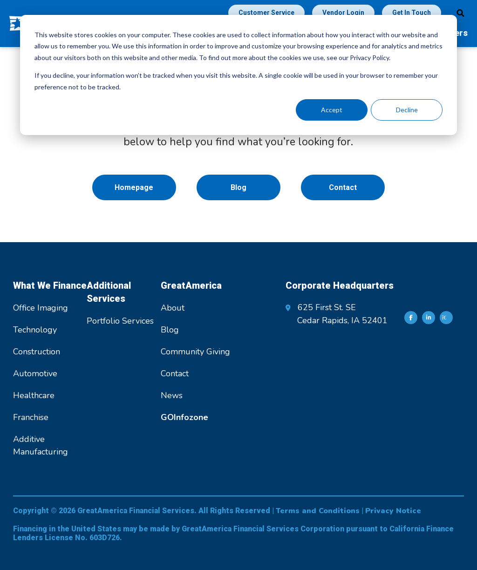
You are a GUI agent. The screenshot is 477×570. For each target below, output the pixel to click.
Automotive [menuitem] (35, 373)
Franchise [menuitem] (30, 417)
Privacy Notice (393, 511)
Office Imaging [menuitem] (40, 307)
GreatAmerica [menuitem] (191, 285)
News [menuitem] (172, 395)
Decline (407, 110)
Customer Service (266, 12)
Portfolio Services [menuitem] (120, 320)
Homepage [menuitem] (134, 187)
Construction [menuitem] (36, 351)
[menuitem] (184, 417)
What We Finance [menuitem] (50, 285)
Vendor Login (343, 12)
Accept (331, 110)
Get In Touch (411, 12)
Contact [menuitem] (343, 187)
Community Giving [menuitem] (195, 351)
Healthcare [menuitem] (34, 395)
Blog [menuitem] (238, 187)
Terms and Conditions (318, 511)
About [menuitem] (172, 307)
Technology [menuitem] (35, 329)
